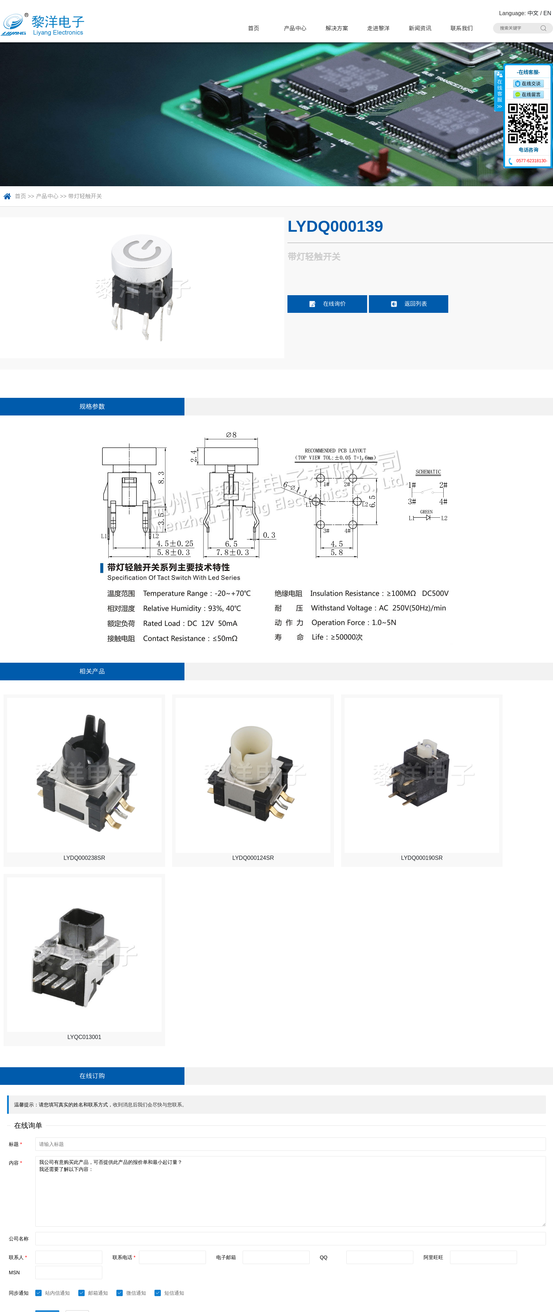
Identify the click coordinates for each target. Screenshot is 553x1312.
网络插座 (335, 1227)
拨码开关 (152, 1267)
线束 (238, 1254)
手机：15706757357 (29, 1241)
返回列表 (408, 304)
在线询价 (327, 304)
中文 (533, 13)
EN (547, 13)
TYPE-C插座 (157, 1227)
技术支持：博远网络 (527, 1302)
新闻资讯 (420, 28)
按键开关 (427, 1200)
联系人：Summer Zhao (33, 1228)
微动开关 (152, 1214)
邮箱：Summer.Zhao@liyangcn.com (49, 1255)
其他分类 (244, 1267)
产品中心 (295, 28)
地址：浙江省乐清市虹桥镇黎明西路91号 (55, 1201)
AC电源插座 (248, 1241)
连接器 (332, 1254)
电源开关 (335, 1214)
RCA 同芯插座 (433, 1241)
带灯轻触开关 (85, 196)
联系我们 (461, 28)
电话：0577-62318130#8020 (40, 1214)
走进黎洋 (378, 28)
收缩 (499, 90)
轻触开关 (244, 1200)
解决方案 (337, 28)
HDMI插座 (246, 1227)
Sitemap (110, 1302)
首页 (253, 28)
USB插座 (427, 1214)
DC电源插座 (156, 1241)
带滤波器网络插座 (438, 1227)
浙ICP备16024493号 (477, 1302)
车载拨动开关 (433, 1254)
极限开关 (335, 1200)
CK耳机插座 (339, 1241)
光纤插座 (152, 1254)
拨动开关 (244, 1214)
